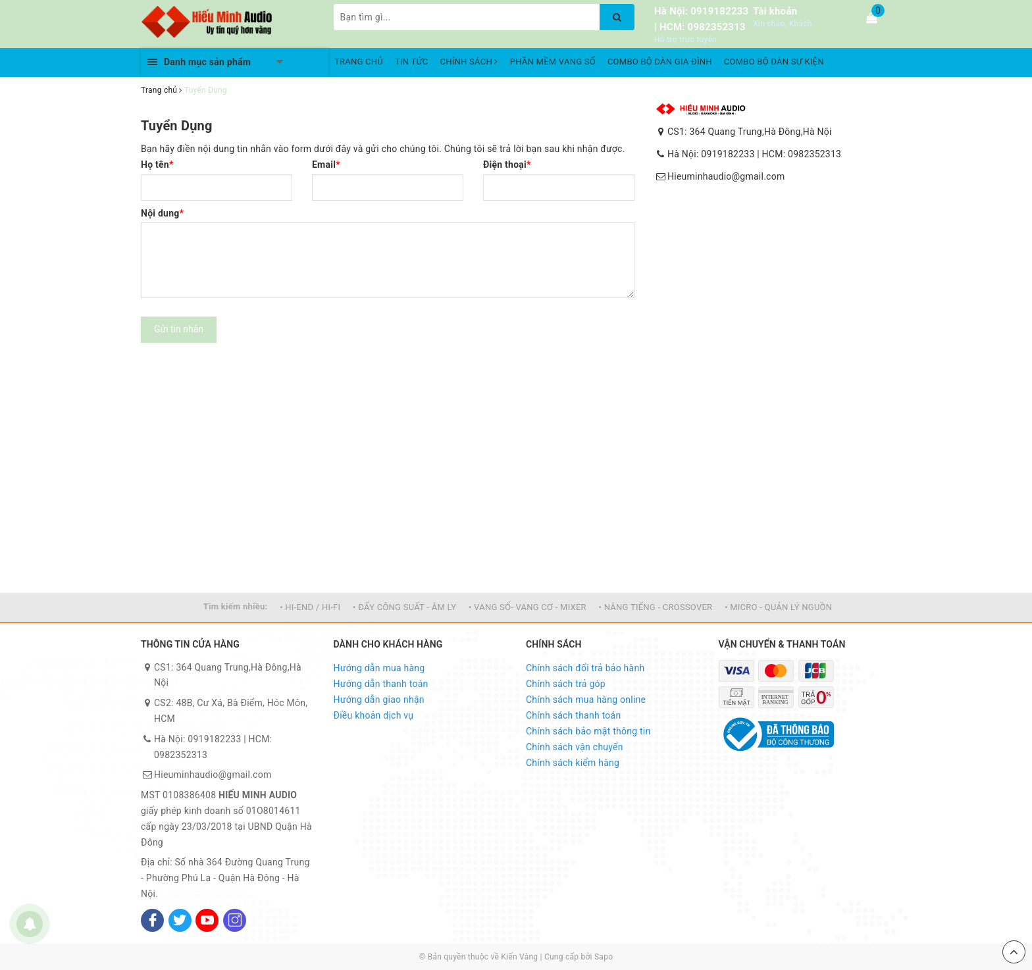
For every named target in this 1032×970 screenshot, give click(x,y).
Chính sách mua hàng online (586, 699)
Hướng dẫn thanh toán (381, 683)
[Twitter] (180, 920)
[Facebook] (152, 920)
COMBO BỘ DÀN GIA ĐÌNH (659, 61)
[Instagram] (234, 920)
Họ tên (157, 164)
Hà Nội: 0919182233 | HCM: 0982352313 (754, 154)
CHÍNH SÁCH (469, 61)
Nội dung (162, 213)
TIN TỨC (411, 61)
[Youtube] (207, 920)
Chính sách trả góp (566, 683)
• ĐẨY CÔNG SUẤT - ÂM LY (404, 607)
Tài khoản (775, 11)
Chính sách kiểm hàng (572, 762)
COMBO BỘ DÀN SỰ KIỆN (774, 61)
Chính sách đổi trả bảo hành (585, 668)
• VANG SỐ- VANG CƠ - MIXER (527, 607)
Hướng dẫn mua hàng (379, 668)
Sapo (603, 956)
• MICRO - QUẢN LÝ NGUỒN (778, 607)
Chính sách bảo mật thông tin (588, 731)
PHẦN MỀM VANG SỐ (553, 61)
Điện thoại (507, 164)
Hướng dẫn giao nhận (379, 699)
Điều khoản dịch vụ (374, 715)
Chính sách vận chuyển (574, 747)
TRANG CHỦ (358, 61)
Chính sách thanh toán (573, 715)
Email (326, 164)
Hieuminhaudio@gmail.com (726, 176)
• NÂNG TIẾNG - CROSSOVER (656, 607)
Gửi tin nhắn (178, 329)
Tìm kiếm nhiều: (235, 606)
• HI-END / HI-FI (310, 607)
